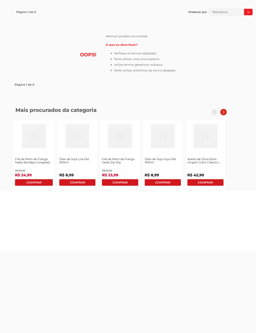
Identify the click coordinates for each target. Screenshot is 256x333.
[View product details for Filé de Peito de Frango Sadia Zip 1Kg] (120, 155)
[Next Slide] (223, 112)
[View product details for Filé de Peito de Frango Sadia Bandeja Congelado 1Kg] (34, 155)
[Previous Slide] (214, 112)
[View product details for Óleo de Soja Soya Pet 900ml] (163, 155)
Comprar (34, 182)
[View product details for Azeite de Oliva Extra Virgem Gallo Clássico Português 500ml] (205, 155)
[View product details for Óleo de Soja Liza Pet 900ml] (77, 155)
